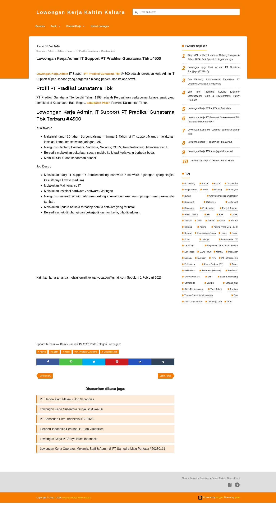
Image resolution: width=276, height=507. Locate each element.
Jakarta (188, 243)
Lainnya (188, 268)
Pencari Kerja (78, 26)
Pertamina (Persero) (211, 300)
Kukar (223, 262)
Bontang (218, 210)
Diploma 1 (189, 223)
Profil (56, 26)
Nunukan (189, 287)
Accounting (190, 204)
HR (208, 236)
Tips (235, 326)
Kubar (212, 262)
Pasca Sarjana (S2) (213, 294)
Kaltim (57, 351)
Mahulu (205, 281)
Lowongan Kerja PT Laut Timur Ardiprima (212, 118)
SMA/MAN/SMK (192, 307)
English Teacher (229, 230)
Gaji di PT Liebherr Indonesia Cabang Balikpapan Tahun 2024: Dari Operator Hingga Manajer (214, 60)
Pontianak (232, 300)
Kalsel (234, 243)
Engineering (207, 230)
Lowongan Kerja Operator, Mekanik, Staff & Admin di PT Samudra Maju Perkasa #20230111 (102, 452)
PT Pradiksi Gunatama (91, 351)
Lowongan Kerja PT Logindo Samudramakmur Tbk (214, 148)
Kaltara (188, 249)
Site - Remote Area (194, 320)
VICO (231, 332)
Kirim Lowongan (107, 26)
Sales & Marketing (228, 307)
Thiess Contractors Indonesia (199, 326)
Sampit (210, 313)
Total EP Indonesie (194, 332)
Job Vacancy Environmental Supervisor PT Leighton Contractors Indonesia (214, 89)
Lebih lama (165, 377)
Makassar (219, 281)
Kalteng (211, 249)
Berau (205, 210)
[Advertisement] (105, 245)
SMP (209, 307)
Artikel (216, 204)
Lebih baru (46, 377)
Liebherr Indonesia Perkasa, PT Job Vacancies (72, 432)
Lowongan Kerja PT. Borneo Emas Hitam (215, 180)
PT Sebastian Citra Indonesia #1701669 (67, 421)
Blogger (219, 501)
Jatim (203, 243)
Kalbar (218, 243)
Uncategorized (117, 351)
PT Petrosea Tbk (229, 287)
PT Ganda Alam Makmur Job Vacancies (67, 401)
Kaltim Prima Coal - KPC (197, 255)
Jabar (234, 236)
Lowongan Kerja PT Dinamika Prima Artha (213, 159)
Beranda (41, 26)
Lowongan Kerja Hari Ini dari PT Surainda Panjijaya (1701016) (214, 76)
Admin (43, 351)
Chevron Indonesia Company (222, 217)
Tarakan (233, 320)
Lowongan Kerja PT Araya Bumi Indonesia (68, 442)
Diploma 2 (210, 223)
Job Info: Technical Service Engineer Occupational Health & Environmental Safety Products (214, 105)
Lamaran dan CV (210, 268)
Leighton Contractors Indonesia (200, 275)
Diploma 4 (189, 230)
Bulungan (232, 210)
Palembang (190, 294)
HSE (220, 236)
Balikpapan (232, 204)
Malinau (233, 281)
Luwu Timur (190, 281)
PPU (206, 287)
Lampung (233, 268)
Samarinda (190, 313)
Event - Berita (191, 236)
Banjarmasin (190, 210)
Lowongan (232, 275)
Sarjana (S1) (231, 313)
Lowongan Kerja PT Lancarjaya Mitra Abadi (214, 168)
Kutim (234, 262)
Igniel (237, 501)
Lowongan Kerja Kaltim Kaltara (87, 12)
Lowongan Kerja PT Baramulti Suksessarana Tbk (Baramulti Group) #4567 (214, 132)
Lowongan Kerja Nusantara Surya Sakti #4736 (71, 411)
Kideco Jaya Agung (194, 262)
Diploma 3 (232, 223)
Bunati (187, 217)
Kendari (233, 255)
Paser (70, 351)
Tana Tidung (216, 320)
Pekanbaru (190, 300)
